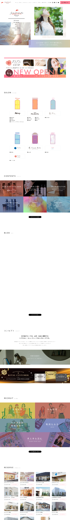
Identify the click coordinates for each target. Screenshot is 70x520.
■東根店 (11, 118)
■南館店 (29, 120)
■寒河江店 (37, 118)
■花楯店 (29, 117)
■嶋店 (36, 120)
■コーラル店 (12, 160)
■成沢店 (37, 117)
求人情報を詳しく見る (35, 394)
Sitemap (35, 514)
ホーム (16, 2)
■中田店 (11, 152)
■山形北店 (47, 117)
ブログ (39, 2)
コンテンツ (25, 2)
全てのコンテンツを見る (35, 216)
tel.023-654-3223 (47, 497)
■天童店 (47, 152)
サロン (20, 2)
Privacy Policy (29, 514)
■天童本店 (12, 117)
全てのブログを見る (35, 257)
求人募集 (49, 2)
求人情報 (28, 505)
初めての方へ (44, 2)
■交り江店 (29, 118)
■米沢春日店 (12, 120)
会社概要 (28, 507)
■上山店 (29, 152)
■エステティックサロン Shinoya (17, 121)
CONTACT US (48, 502)
